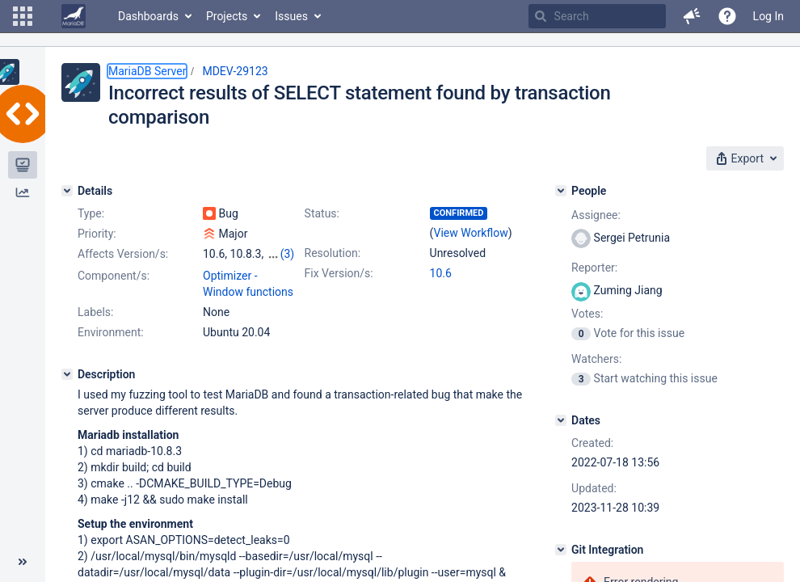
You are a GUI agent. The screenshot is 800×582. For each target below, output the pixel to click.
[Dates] (560, 420)
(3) (287, 253)
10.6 (441, 273)
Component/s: (113, 275)
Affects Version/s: (123, 253)
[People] (560, 190)
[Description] (67, 374)
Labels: (95, 312)
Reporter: (594, 267)
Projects (226, 16)
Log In (768, 16)
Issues (291, 16)
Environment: (111, 332)
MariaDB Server (147, 71)
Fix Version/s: (339, 273)
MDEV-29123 (234, 71)
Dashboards (148, 16)
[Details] (67, 190)
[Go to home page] (73, 16)
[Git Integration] (560, 549)
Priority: (97, 233)
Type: (91, 213)
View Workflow (471, 232)
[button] (22, 16)
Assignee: (596, 215)
